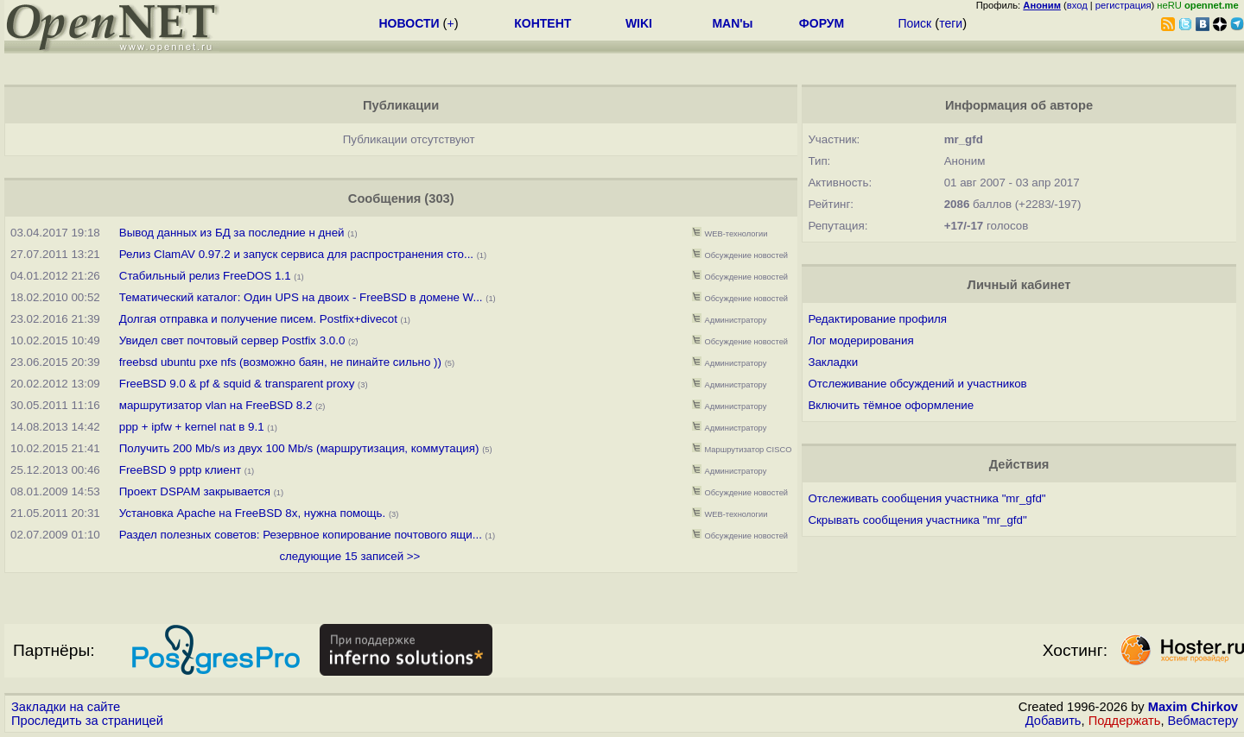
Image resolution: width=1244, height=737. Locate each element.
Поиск (914, 23)
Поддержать (1124, 721)
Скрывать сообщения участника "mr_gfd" (917, 519)
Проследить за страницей (87, 721)
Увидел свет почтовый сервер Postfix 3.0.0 (232, 340)
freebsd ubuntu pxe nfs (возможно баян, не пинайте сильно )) (280, 362)
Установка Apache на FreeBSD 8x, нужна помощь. (252, 513)
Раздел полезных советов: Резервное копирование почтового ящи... (300, 534)
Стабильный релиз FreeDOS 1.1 (207, 275)
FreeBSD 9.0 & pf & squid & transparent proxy (237, 383)
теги (950, 23)
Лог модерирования (860, 340)
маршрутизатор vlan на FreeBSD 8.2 (216, 405)
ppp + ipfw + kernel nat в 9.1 (191, 426)
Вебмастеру (1203, 721)
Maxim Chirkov (1193, 707)
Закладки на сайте (65, 707)
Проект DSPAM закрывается (194, 491)
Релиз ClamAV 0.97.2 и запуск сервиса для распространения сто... (296, 254)
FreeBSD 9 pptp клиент (180, 469)
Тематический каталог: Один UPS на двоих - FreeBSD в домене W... (301, 297)
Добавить (1053, 721)
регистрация (1123, 5)
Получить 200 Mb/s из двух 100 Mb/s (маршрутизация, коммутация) (299, 448)
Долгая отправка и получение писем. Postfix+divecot (258, 318)
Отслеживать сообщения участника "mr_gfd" (926, 498)
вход (1077, 5)
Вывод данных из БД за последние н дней (232, 232)
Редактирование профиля (877, 318)
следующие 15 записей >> (349, 556)
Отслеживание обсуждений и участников (917, 383)
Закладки (833, 362)
